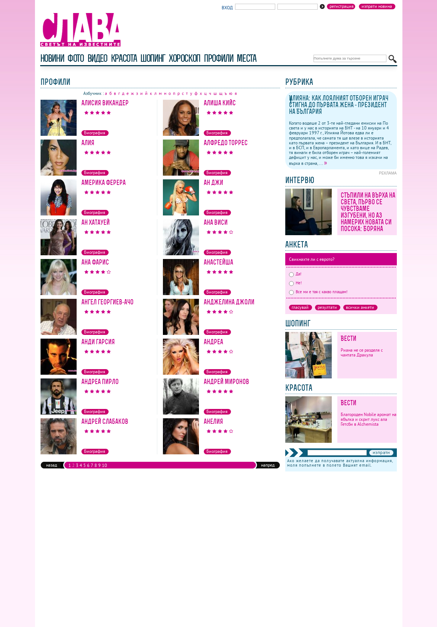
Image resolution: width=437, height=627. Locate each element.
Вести (348, 338)
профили (218, 58)
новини (52, 58)
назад (51, 465)
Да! (295, 273)
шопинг (152, 58)
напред (267, 465)
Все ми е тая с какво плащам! (318, 291)
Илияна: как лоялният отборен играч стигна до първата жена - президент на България (338, 105)
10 (104, 465)
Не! (295, 282)
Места (246, 58)
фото (75, 58)
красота (123, 58)
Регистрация (342, 6)
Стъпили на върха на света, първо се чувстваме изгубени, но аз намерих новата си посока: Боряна (368, 212)
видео (97, 58)
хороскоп (184, 58)
